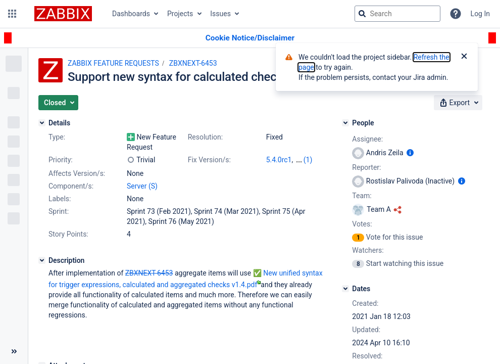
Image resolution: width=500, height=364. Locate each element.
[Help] (455, 14)
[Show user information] (410, 153)
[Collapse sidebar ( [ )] (14, 351)
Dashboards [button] (131, 14)
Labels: (59, 199)
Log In (480, 14)
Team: (361, 196)
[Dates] (345, 288)
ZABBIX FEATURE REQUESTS (113, 63)
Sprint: (58, 211)
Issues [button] (220, 14)
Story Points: (68, 234)
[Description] (41, 260)
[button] (12, 14)
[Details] (41, 122)
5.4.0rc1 (279, 160)
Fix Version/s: (209, 160)
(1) (308, 160)
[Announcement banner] (250, 38)
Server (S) (142, 186)
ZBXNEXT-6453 (193, 63)
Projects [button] (180, 14)
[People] (345, 122)
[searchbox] (397, 14)
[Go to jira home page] (63, 14)
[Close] (464, 57)
